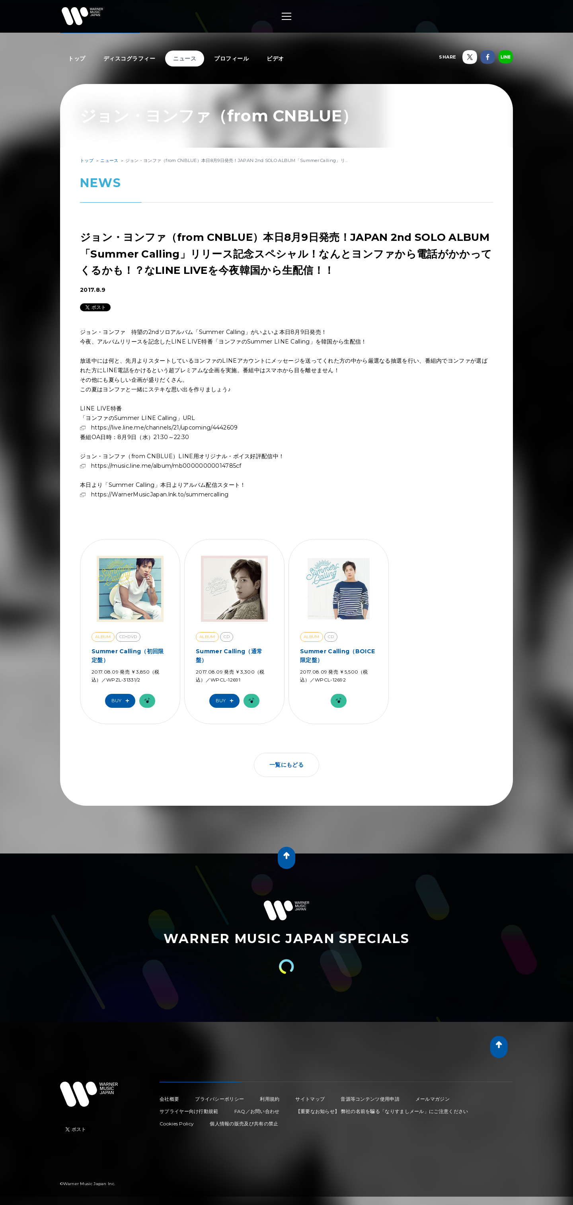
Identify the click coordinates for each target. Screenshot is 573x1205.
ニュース (184, 58)
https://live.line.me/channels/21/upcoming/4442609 (164, 427)
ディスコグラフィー (129, 58)
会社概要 (169, 1099)
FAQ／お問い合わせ (257, 1111)
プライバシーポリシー (219, 1099)
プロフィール (231, 58)
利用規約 (269, 1099)
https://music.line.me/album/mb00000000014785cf (166, 465)
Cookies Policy (177, 1124)
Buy (122, 701)
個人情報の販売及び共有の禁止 (244, 1124)
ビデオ (275, 58)
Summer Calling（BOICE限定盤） (337, 656)
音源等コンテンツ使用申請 (370, 1099)
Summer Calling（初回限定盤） (128, 656)
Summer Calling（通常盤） (229, 656)
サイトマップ (310, 1099)
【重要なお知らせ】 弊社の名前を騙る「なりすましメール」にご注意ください (382, 1111)
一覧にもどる (286, 764)
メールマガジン (432, 1099)
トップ (77, 58)
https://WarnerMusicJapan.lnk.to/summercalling (160, 494)
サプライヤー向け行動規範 (189, 1111)
